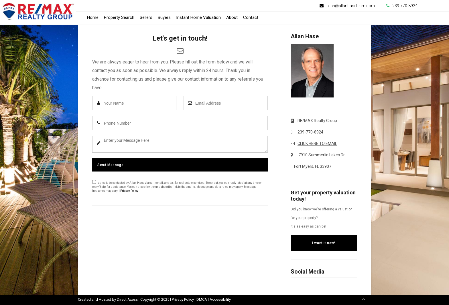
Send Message (110, 165)
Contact (250, 17)
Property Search (119, 17)
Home (93, 17)
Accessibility (220, 299)
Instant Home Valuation (198, 17)
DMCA (201, 299)
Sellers (146, 17)
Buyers (164, 17)
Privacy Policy (129, 190)
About (232, 17)
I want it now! (323, 243)
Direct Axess (127, 299)
